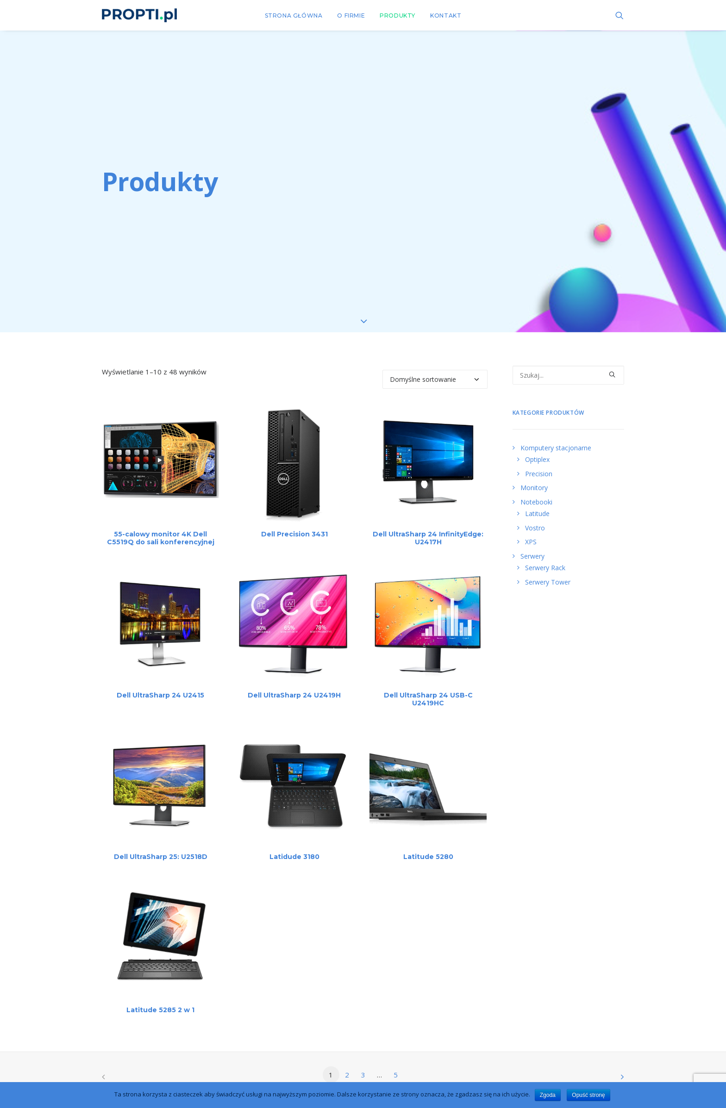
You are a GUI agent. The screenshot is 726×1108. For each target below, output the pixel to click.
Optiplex (537, 446)
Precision (538, 460)
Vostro (535, 514)
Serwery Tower (547, 568)
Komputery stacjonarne (555, 434)
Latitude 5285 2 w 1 (160, 997)
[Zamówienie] (435, 366)
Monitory (534, 474)
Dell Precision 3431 (294, 521)
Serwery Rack (545, 554)
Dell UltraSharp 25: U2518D (160, 844)
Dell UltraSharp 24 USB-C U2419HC (428, 686)
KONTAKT (445, 15)
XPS (531, 528)
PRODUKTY (397, 15)
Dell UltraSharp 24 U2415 (160, 682)
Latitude (537, 500)
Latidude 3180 (294, 844)
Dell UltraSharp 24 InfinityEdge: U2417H (428, 525)
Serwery (532, 542)
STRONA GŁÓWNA (294, 15)
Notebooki (536, 488)
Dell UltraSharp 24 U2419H (294, 682)
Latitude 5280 (428, 844)
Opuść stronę (588, 1095)
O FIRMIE (351, 15)
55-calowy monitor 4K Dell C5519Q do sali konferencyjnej (160, 525)
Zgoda (548, 1095)
